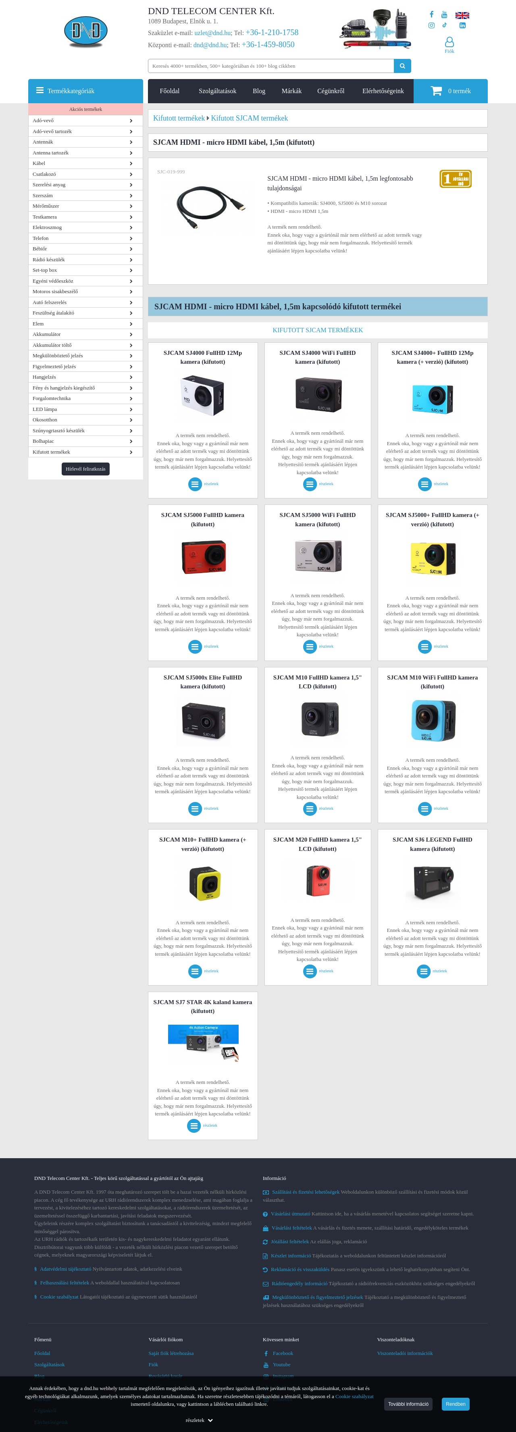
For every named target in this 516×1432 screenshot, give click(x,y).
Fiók (153, 1364)
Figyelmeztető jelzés (54, 366)
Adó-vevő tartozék (52, 131)
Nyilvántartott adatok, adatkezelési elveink (108, 1269)
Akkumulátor (46, 334)
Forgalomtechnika (52, 398)
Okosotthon (45, 420)
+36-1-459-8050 (267, 44)
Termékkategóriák (71, 91)
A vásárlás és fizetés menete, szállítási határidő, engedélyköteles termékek (365, 1228)
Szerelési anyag (49, 184)
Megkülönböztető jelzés (58, 355)
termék (451, 90)
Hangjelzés (44, 377)
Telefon (41, 238)
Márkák (292, 91)
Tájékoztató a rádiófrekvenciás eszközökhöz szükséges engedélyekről (369, 1283)
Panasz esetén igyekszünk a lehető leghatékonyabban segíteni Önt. (366, 1269)
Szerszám (43, 195)
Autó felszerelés (50, 302)
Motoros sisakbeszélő (55, 291)
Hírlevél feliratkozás (85, 469)
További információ (408, 1404)
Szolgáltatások (217, 91)
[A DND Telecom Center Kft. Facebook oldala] (432, 15)
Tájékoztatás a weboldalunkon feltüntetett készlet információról (354, 1256)
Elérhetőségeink (383, 91)
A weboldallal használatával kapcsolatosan (107, 1283)
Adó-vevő (43, 120)
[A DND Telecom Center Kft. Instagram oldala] (432, 26)
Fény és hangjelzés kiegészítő (64, 388)
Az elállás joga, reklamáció (315, 1241)
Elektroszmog (47, 227)
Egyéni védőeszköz (53, 281)
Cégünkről (331, 91)
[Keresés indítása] (402, 66)
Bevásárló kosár (165, 1376)
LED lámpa (45, 409)
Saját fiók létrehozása (171, 1353)
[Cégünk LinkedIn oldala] (463, 26)
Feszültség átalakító (53, 313)
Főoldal (170, 91)
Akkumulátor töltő (52, 345)
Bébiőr (40, 249)
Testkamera (45, 217)
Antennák (43, 142)
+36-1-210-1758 (272, 32)
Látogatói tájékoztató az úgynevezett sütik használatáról (115, 1297)
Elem (38, 324)
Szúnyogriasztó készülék (59, 430)
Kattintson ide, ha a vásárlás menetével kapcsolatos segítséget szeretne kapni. (368, 1214)
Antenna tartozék (51, 153)
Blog (259, 91)
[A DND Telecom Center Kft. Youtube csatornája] (444, 15)
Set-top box (45, 270)
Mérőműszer (46, 206)
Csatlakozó (44, 174)
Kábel (39, 163)
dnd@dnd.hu (210, 45)
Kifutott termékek (51, 452)
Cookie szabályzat (354, 1396)
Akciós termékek (85, 109)
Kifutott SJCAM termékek (318, 330)
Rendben (456, 1404)
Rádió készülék (49, 259)
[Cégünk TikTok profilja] (444, 26)
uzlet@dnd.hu (213, 32)
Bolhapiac (43, 441)
